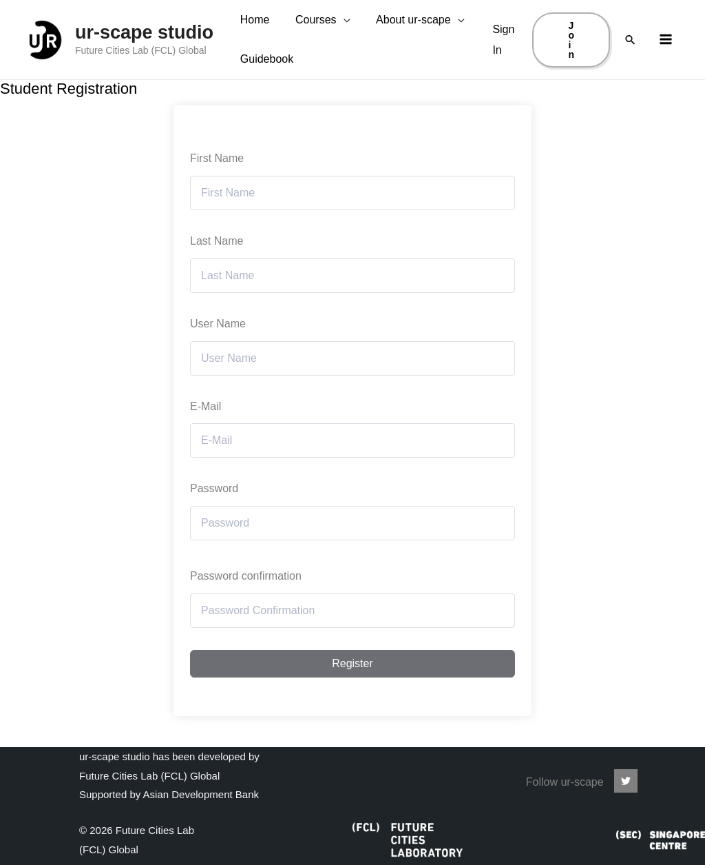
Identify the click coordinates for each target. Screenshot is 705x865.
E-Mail (205, 437)
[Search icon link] (630, 55)
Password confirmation (246, 607)
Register (352, 694)
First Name (217, 189)
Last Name (216, 272)
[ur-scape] (626, 781)
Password (214, 519)
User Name (218, 354)
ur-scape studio (144, 47)
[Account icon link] (504, 54)
